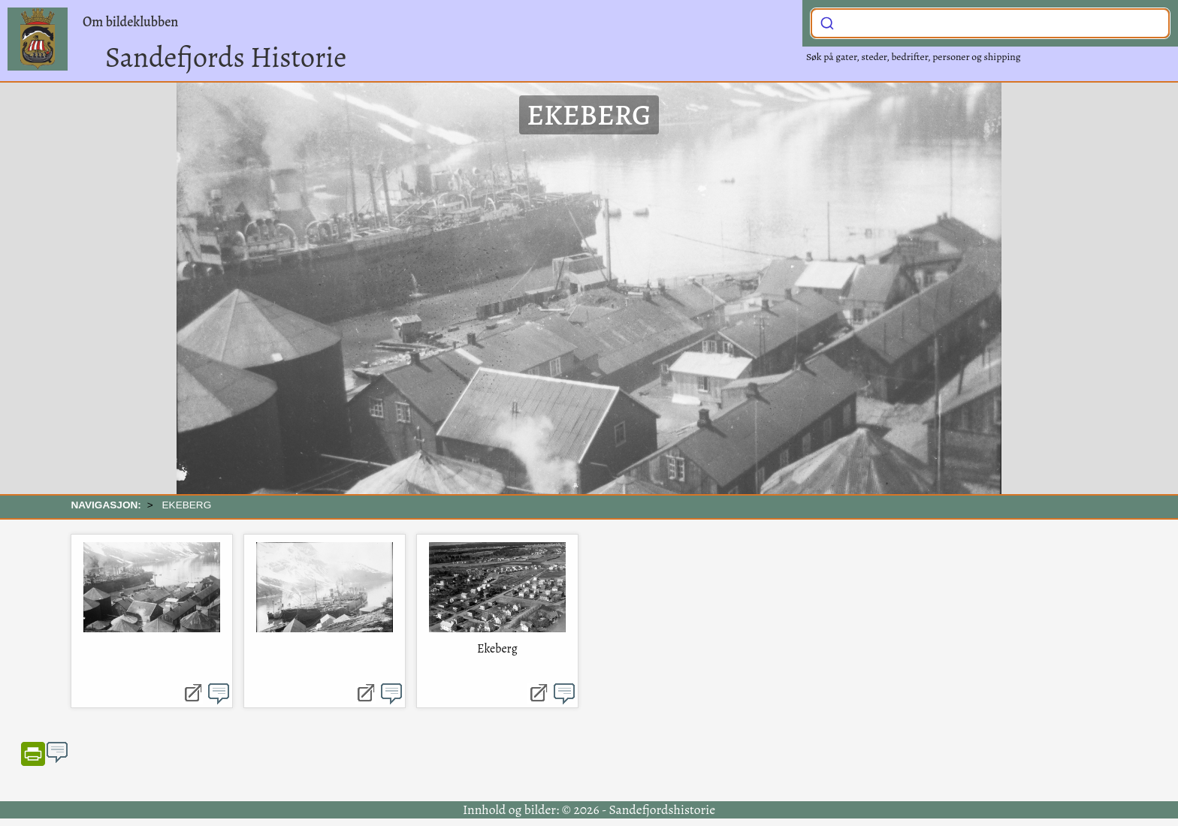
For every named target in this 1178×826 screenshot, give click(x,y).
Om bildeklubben (130, 22)
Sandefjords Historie (225, 57)
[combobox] (990, 23)
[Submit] (827, 22)
